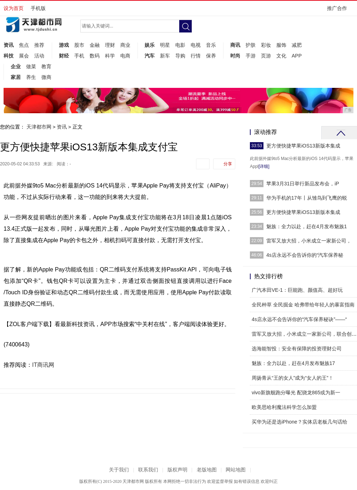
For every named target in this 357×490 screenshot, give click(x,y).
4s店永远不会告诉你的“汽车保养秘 (304, 255)
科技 (9, 56)
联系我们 (148, 469)
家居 (16, 77)
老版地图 (207, 469)
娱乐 (150, 45)
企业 (16, 66)
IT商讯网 (43, 365)
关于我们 (119, 469)
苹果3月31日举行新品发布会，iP (302, 183)
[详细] (264, 166)
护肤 (251, 45)
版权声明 (177, 469)
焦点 (24, 45)
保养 (211, 56)
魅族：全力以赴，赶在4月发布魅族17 (293, 363)
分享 (227, 163)
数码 (95, 56)
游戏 (64, 45)
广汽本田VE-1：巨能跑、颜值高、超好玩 (297, 290)
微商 (46, 77)
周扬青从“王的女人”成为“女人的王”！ (292, 378)
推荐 (39, 45)
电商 (125, 56)
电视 (196, 45)
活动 (39, 56)
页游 (266, 56)
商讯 (235, 45)
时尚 (235, 56)
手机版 (38, 8)
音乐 (211, 45)
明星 (165, 45)
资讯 (9, 45)
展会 (24, 56)
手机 (79, 56)
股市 (79, 45)
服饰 (281, 45)
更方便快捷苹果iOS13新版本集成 (303, 146)
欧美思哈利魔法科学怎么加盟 (284, 407)
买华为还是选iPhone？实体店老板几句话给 (299, 422)
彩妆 (266, 45)
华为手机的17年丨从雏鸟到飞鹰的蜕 (306, 198)
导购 (180, 56)
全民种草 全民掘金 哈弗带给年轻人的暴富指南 (303, 305)
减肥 (297, 45)
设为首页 (14, 8)
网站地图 (236, 469)
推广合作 (339, 10)
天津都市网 (38, 127)
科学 (110, 56)
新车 (165, 56)
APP (297, 56)
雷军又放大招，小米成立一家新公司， (308, 241)
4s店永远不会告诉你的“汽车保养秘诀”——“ (299, 319)
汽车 (150, 56)
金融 (95, 45)
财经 (64, 56)
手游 (251, 56)
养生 (31, 77)
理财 (110, 45)
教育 (46, 66)
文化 (281, 56)
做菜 (31, 66)
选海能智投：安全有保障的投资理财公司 (297, 348)
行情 (196, 56)
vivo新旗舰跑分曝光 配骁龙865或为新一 (296, 392)
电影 (180, 45)
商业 (125, 45)
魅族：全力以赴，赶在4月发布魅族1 (306, 226)
